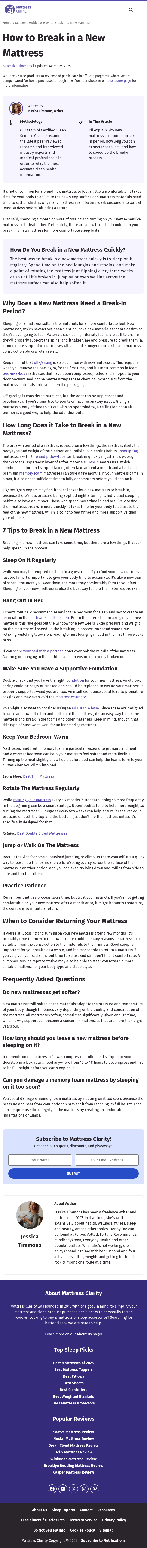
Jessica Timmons (19, 66)
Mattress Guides (27, 23)
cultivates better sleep (50, 618)
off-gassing (43, 362)
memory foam (31, 473)
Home (7, 23)
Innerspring (128, 451)
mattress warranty (70, 697)
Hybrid (93, 462)
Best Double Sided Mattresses (42, 833)
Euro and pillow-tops (47, 456)
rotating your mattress (32, 800)
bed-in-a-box (14, 373)
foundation (74, 680)
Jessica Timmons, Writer (45, 111)
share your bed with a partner (38, 651)
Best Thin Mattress (38, 776)
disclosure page (119, 81)
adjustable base (85, 708)
